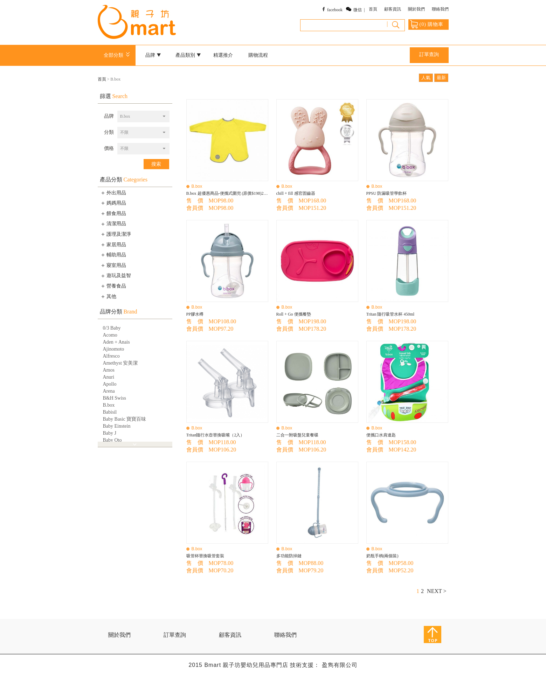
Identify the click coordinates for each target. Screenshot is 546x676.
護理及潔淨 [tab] (115, 234)
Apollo (110, 384)
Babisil (110, 412)
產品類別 (188, 55)
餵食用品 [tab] (113, 213)
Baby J (110, 433)
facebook (335, 9)
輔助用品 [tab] (113, 254)
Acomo (110, 335)
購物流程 (258, 55)
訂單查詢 (429, 54)
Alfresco (111, 356)
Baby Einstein (117, 426)
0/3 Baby (112, 328)
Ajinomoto (113, 349)
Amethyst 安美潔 (120, 363)
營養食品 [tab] (113, 286)
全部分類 (118, 55)
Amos (109, 370)
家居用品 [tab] (113, 244)
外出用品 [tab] (113, 192)
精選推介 (223, 55)
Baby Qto (112, 440)
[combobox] (143, 116)
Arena (109, 391)
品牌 (153, 55)
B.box (109, 405)
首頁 (373, 9)
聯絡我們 (440, 9)
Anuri (109, 377)
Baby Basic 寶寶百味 (124, 419)
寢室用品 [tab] (113, 265)
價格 (109, 148)
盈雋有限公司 (340, 665)
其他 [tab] (108, 296)
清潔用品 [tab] (113, 224)
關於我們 (416, 9)
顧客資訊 (392, 9)
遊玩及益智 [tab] (115, 275)
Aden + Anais (116, 342)
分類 (109, 132)
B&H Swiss (114, 398)
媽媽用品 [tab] (113, 203)
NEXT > (436, 591)
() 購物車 (427, 24)
